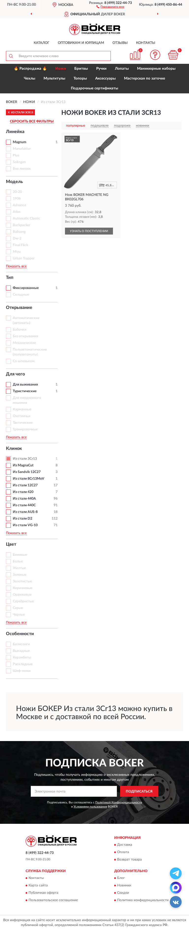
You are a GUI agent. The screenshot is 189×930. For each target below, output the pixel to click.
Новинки (124, 885)
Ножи (60, 68)
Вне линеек (22, 168)
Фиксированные (26, 288)
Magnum (19, 142)
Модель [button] (14, 182)
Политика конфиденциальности (143, 900)
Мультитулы (54, 78)
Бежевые (20, 555)
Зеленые (19, 574)
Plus (16, 155)
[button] (110, 6)
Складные (21, 294)
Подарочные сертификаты (94, 88)
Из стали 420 (23, 492)
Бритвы (81, 68)
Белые (18, 561)
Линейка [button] (15, 132)
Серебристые (23, 601)
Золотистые (22, 581)
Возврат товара (129, 859)
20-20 (17, 192)
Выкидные (21, 651)
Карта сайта (38, 885)
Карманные (22, 409)
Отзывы (120, 43)
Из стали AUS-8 (25, 512)
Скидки (123, 893)
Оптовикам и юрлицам (81, 43)
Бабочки (19, 329)
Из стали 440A (24, 498)
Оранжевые (22, 594)
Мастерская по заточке (144, 78)
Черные (19, 614)
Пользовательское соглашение (53, 900)
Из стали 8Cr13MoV (28, 478)
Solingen (19, 162)
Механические (24, 343)
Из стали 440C (24, 505)
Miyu (17, 252)
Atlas (16, 212)
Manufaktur (22, 149)
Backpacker (21, 225)
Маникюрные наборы (156, 68)
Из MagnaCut (23, 465)
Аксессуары (105, 78)
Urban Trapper (23, 258)
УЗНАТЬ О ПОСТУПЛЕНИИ (89, 231)
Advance (19, 205)
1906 (17, 198)
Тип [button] (9, 277)
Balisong (19, 232)
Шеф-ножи (22, 671)
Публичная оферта (43, 893)
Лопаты (122, 68)
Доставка (124, 844)
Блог (121, 878)
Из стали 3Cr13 (25, 458)
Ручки (101, 68)
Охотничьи (21, 416)
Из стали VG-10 (25, 525)
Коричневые (22, 588)
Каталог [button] (41, 43)
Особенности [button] (20, 634)
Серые (18, 608)
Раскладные (22, 664)
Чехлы (29, 78)
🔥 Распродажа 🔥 (30, 68)
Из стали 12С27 (25, 485)
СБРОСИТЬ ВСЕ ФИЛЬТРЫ (32, 121)
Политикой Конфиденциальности (118, 802)
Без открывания (25, 336)
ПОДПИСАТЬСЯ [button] (139, 791)
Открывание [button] (19, 307)
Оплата (123, 852)
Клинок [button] (14, 448)
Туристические (24, 391)
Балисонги (21, 644)
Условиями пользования (90, 806)
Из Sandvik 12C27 (27, 472)
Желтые (19, 568)
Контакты (145, 43)
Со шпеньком (23, 361)
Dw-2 (17, 238)
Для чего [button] (15, 374)
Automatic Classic (26, 218)
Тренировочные (25, 429)
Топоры (80, 78)
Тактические (22, 422)
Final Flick (20, 245)
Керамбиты (22, 657)
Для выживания (25, 384)
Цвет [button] (11, 544)
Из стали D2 (22, 518)
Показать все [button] (16, 266)
